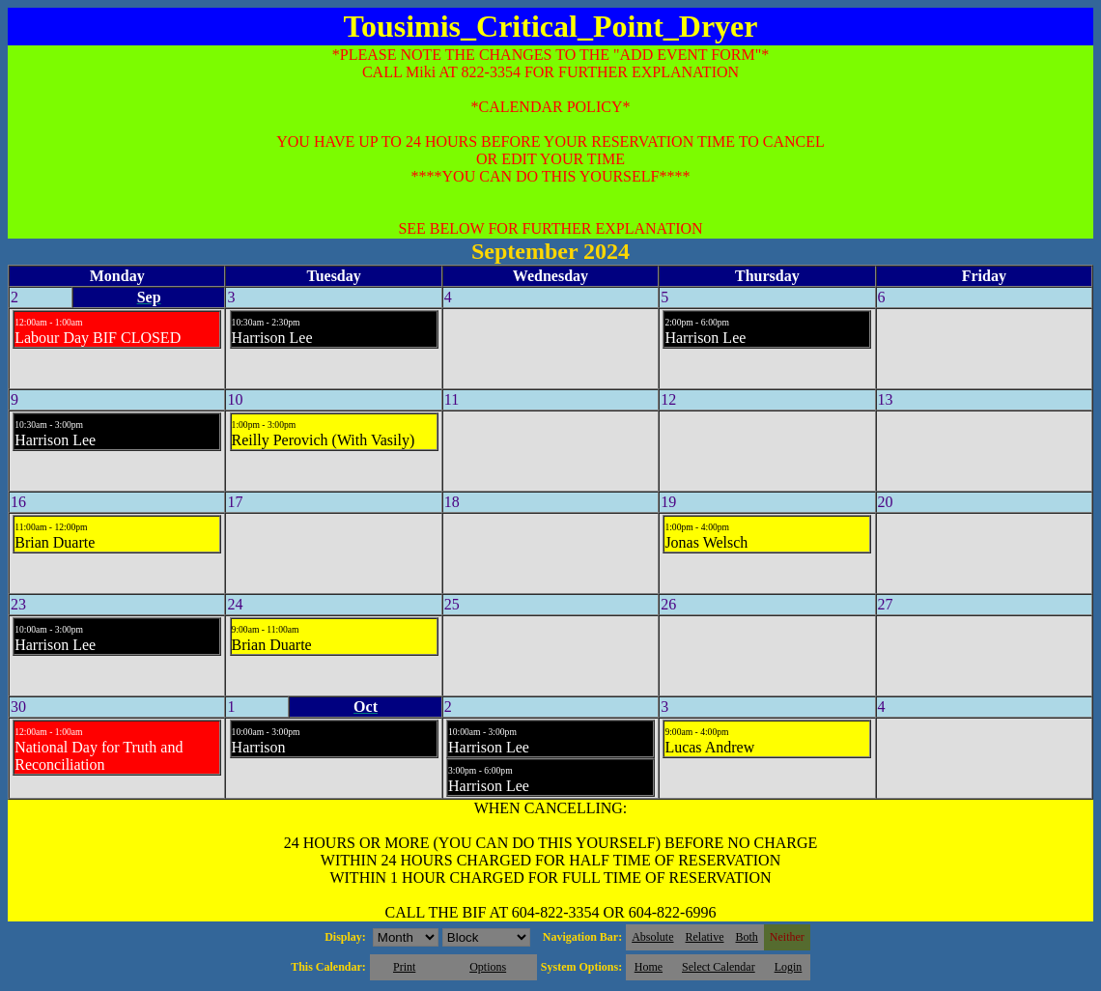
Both (747, 937)
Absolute (652, 937)
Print (404, 967)
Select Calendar (718, 967)
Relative (705, 937)
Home (649, 967)
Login (789, 967)
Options (487, 967)
